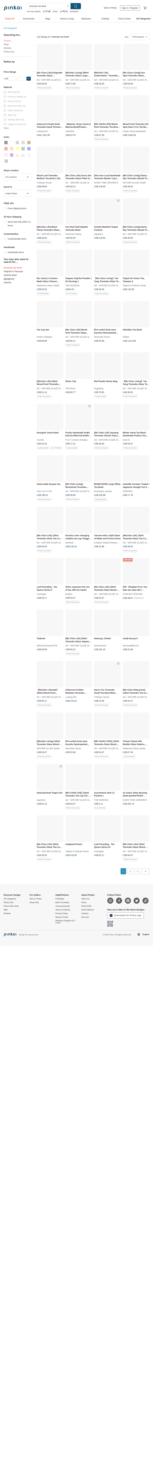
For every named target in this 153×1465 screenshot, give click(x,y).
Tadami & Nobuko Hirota (134, 285)
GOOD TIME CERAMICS (106, 182)
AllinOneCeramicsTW (47, 645)
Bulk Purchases (62, 902)
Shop (6, 44)
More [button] (6, 128)
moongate (41, 594)
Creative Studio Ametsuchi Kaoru (109, 542)
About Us (85, 899)
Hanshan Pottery (73, 234)
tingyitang (98, 388)
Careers (84, 913)
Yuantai (40, 439)
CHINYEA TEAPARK (133, 594)
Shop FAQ (34, 902)
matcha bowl (10, 275)
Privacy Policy (61, 913)
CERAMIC (128, 491)
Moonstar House (102, 337)
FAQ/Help (59, 899)
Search (76, 6)
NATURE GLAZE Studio (53, 79)
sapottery (98, 234)
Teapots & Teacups (13, 271)
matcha (7, 282)
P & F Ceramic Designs (76, 439)
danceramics (100, 645)
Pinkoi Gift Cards (11, 906)
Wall (5, 910)
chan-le (126, 439)
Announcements (62, 906)
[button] (28, 79)
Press (83, 902)
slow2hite (69, 131)
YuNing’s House (44, 182)
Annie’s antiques (44, 337)
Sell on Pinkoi (110, 8)
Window (7, 48)
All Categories (10, 28)
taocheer (69, 542)
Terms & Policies (62, 910)
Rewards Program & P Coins (65, 922)
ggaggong (9, 279)
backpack (74, 11)
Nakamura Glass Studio (48, 285)
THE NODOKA (72, 285)
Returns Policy (61, 917)
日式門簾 (47, 11)
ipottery (69, 594)
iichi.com (85, 917)
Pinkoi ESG (86, 906)
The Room (70, 388)
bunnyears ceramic (103, 491)
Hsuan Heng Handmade (134, 131)
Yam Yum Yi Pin (44, 491)
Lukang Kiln (42, 131)
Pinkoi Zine (9, 51)
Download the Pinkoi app (126, 915)
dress (55, 11)
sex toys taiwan (34, 11)
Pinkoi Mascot (87, 910)
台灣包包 (64, 11)
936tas (126, 337)
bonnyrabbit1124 (131, 645)
